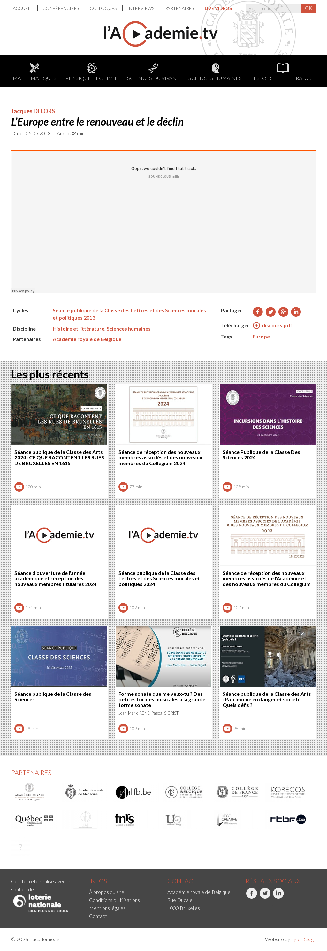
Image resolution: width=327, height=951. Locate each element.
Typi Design (303, 939)
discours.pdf (272, 325)
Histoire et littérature (283, 72)
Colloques (104, 8)
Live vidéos (218, 8)
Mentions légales (107, 908)
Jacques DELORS (33, 111)
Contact (98, 916)
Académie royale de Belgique (87, 339)
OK (308, 8)
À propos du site (106, 892)
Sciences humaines (215, 72)
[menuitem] (25, 8)
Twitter (265, 897)
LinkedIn (278, 897)
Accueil (23, 8)
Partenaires (180, 8)
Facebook (251, 897)
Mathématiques (35, 72)
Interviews (141, 8)
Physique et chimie (91, 72)
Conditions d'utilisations (114, 900)
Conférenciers (61, 8)
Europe (261, 336)
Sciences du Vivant (153, 72)
